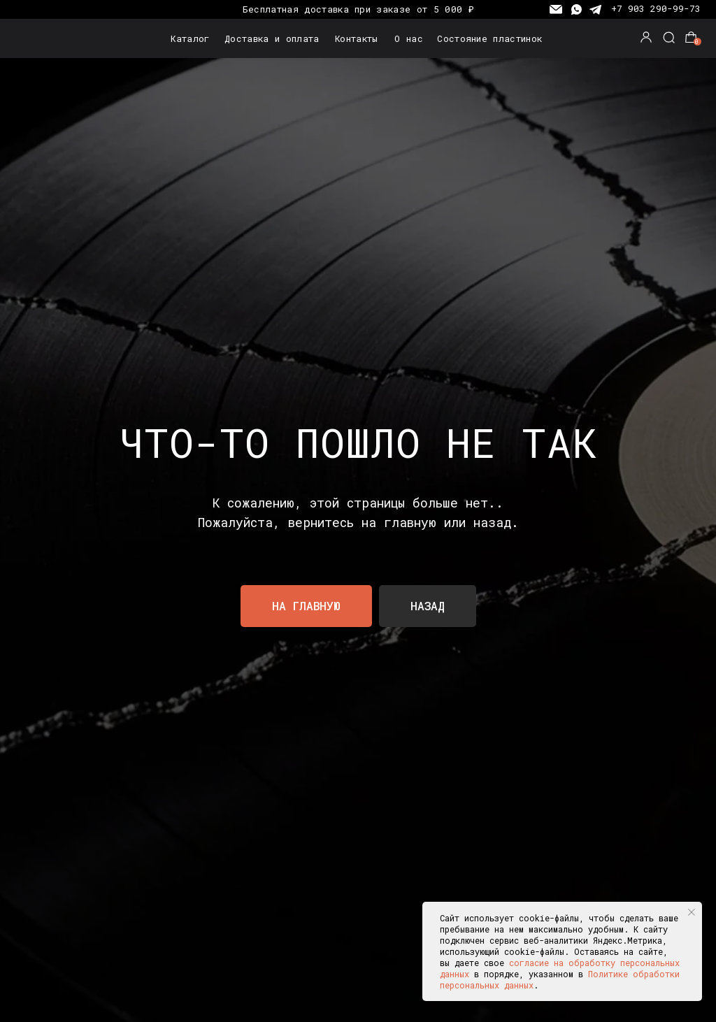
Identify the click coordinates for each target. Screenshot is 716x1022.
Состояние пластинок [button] (489, 38)
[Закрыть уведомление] (692, 912)
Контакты (356, 38)
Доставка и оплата (271, 38)
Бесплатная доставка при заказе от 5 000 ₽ (358, 9)
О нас (408, 38)
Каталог (190, 38)
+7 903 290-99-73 (656, 8)
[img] (54, 38)
